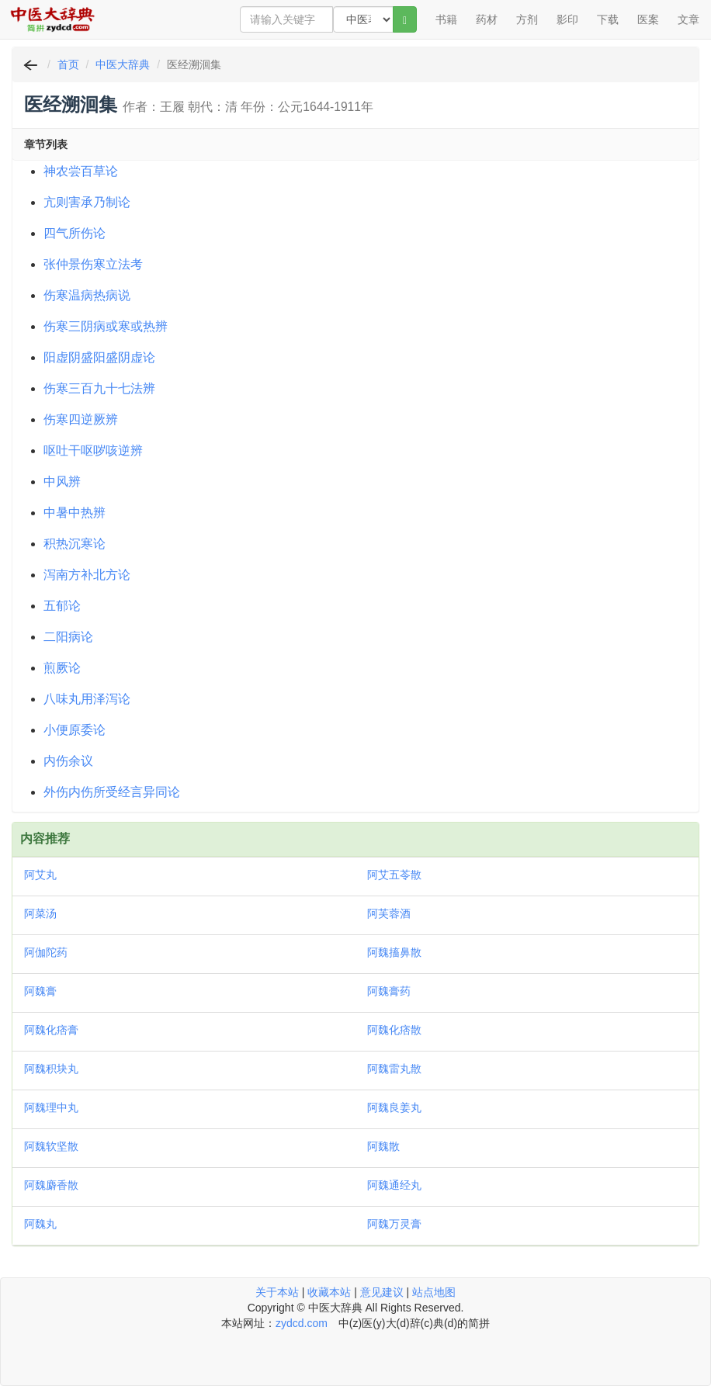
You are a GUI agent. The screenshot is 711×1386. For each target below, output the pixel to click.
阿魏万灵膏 (394, 1224)
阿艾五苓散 (394, 874)
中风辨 (62, 481)
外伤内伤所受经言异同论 (111, 792)
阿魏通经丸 (394, 1185)
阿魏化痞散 (394, 1030)
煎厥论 (62, 667)
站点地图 (434, 1292)
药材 (487, 19)
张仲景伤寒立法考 (93, 264)
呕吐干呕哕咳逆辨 (93, 450)
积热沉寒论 (74, 543)
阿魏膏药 (389, 991)
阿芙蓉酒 (389, 913)
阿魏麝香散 (51, 1185)
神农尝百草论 (80, 171)
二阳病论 (68, 636)
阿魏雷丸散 (394, 1068)
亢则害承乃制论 (86, 202)
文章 (688, 19)
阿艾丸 (40, 874)
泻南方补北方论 (86, 574)
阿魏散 (383, 1146)
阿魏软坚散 (51, 1146)
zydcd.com (302, 1323)
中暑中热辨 (74, 512)
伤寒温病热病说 (86, 295)
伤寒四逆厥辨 (80, 419)
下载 (608, 19)
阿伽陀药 (46, 952)
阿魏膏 (40, 991)
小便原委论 (74, 729)
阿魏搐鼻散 (394, 952)
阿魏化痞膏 (51, 1030)
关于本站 (277, 1292)
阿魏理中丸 (51, 1107)
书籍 (446, 19)
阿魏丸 (40, 1224)
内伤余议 (68, 760)
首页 (68, 64)
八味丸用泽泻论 (86, 698)
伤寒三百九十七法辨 (99, 388)
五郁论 (62, 605)
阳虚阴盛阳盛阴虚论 (99, 357)
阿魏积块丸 (51, 1068)
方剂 (527, 19)
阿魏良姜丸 (394, 1107)
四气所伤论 (74, 233)
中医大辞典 (122, 64)
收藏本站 (329, 1292)
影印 (567, 19)
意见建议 (382, 1292)
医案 (648, 19)
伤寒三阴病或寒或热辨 (105, 326)
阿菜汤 (40, 913)
